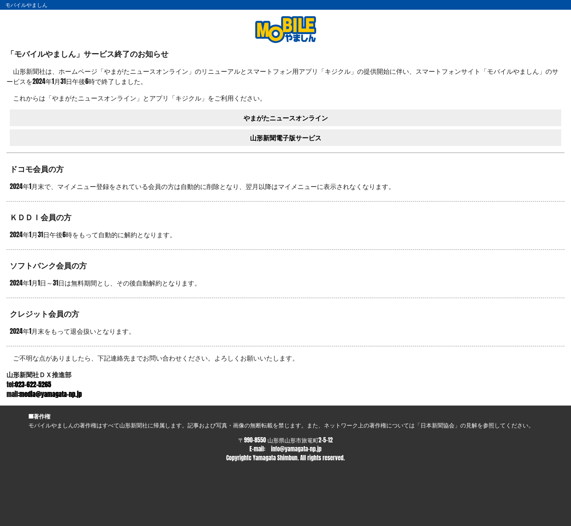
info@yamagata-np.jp (296, 448)
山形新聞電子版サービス (285, 137)
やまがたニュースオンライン (285, 117)
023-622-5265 (33, 384)
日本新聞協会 (437, 425)
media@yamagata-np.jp (50, 394)
